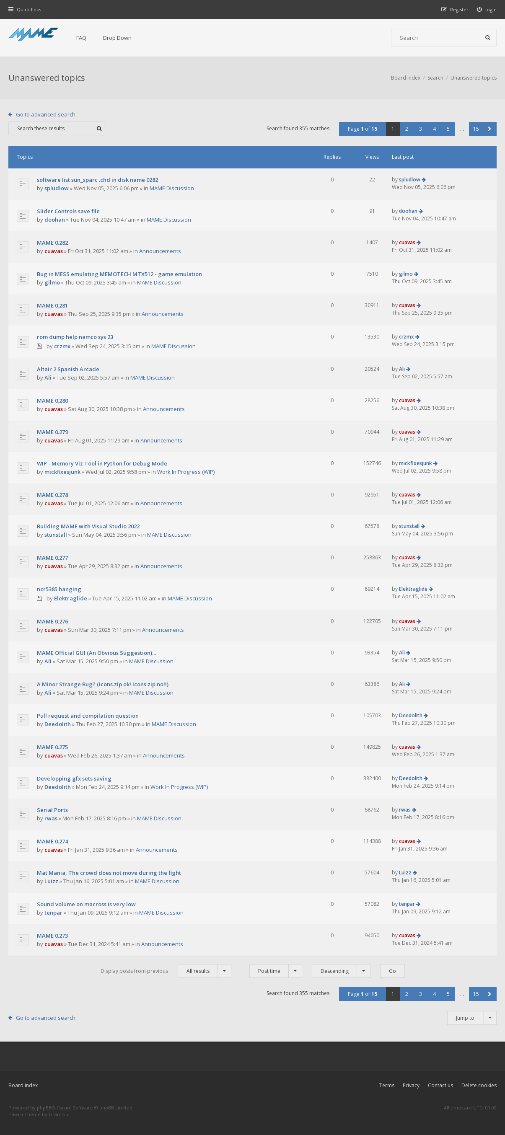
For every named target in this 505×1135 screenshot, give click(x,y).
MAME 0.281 (52, 305)
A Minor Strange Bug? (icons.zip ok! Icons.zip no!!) (102, 684)
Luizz (51, 881)
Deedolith (57, 724)
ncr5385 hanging (59, 589)
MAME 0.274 (52, 841)
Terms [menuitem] (386, 1085)
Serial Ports (52, 810)
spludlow (56, 188)
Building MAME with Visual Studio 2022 (88, 526)
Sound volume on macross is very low (86, 904)
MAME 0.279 (52, 432)
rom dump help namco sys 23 (75, 337)
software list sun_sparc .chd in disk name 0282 (97, 180)
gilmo (52, 282)
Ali (48, 377)
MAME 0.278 (52, 495)
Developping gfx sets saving (74, 778)
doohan (54, 219)
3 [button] (420, 128)
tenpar (53, 912)
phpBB (44, 1107)
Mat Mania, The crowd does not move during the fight (109, 872)
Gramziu (58, 1114)
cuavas (53, 251)
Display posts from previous (166, 971)
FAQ (81, 37)
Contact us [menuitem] (440, 1085)
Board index (23, 1085)
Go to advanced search (45, 114)
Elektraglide (70, 598)
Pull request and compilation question (88, 715)
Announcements (160, 251)
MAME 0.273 (52, 935)
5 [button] (448, 128)
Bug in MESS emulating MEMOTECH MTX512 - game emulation (119, 274)
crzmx (62, 346)
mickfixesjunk (62, 472)
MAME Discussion (172, 188)
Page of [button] (362, 128)
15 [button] (476, 128)
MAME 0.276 (52, 621)
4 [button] (434, 128)
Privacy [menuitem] (411, 1085)
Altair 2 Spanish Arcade (68, 369)
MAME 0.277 (52, 557)
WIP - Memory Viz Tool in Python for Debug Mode (102, 463)
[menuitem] (487, 9)
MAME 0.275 (52, 747)
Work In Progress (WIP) (186, 472)
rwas (50, 818)
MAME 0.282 (52, 242)
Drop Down (117, 37)
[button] (490, 129)
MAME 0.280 (52, 400)
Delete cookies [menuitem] (479, 1085)
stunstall (55, 534)
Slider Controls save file (68, 211)
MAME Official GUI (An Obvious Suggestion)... (96, 653)
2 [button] (406, 128)
